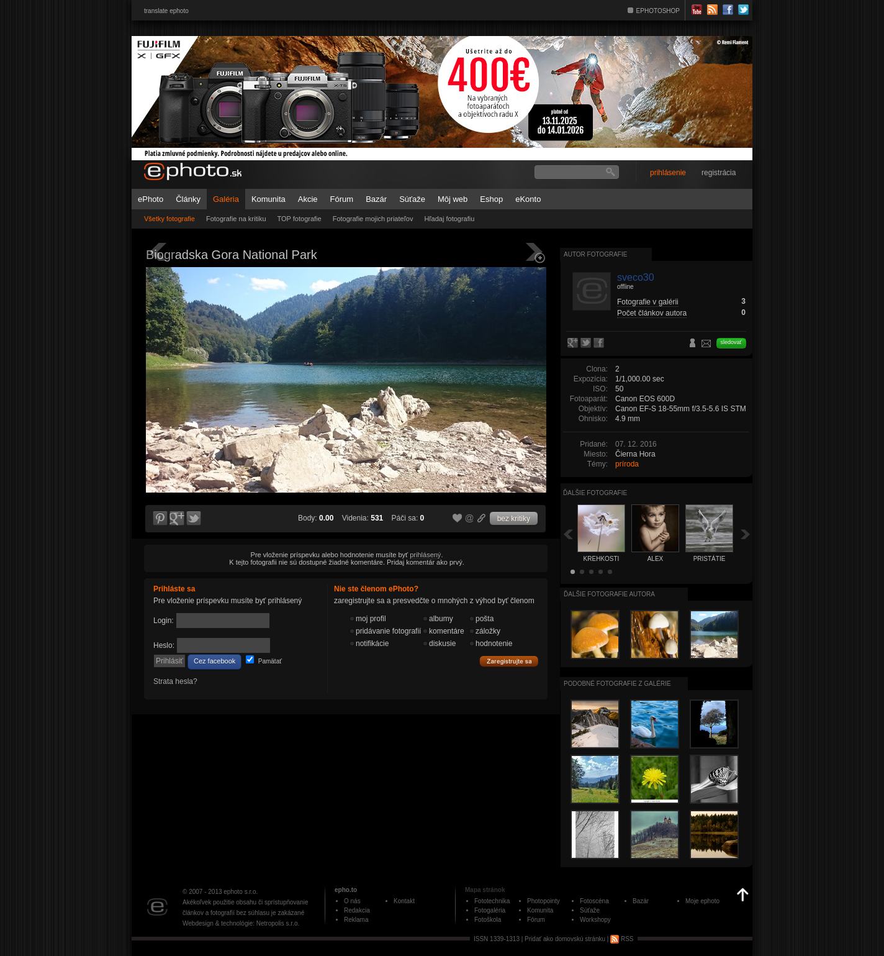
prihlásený (425, 554)
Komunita (268, 199)
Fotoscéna (594, 901)
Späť (568, 534)
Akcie (308, 199)
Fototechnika (492, 901)
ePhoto (150, 199)
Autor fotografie (595, 254)
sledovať (731, 342)
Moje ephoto (702, 901)
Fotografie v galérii (648, 302)
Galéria (226, 199)
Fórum (342, 199)
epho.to (346, 889)
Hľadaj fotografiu (449, 218)
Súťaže (412, 199)
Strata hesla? (175, 681)
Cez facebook (214, 661)
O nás (352, 901)
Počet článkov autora (652, 313)
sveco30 (635, 277)
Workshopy (595, 919)
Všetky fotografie (169, 218)
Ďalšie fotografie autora (609, 594)
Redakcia (357, 910)
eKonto (528, 199)
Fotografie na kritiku (236, 218)
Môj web (452, 199)
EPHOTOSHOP (658, 10)
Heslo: (163, 645)
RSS (621, 939)
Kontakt (404, 901)
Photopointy (543, 901)
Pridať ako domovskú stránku (565, 939)
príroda (627, 464)
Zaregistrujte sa (509, 661)
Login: (163, 620)
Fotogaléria (489, 910)
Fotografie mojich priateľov (373, 218)
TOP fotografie (299, 218)
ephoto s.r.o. (240, 891)
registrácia (718, 172)
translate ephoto (166, 10)
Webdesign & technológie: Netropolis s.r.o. (241, 923)
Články (188, 199)
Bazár (376, 199)
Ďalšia (745, 534)
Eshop (491, 199)
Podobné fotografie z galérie (617, 683)
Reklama (356, 919)
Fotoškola (487, 919)
